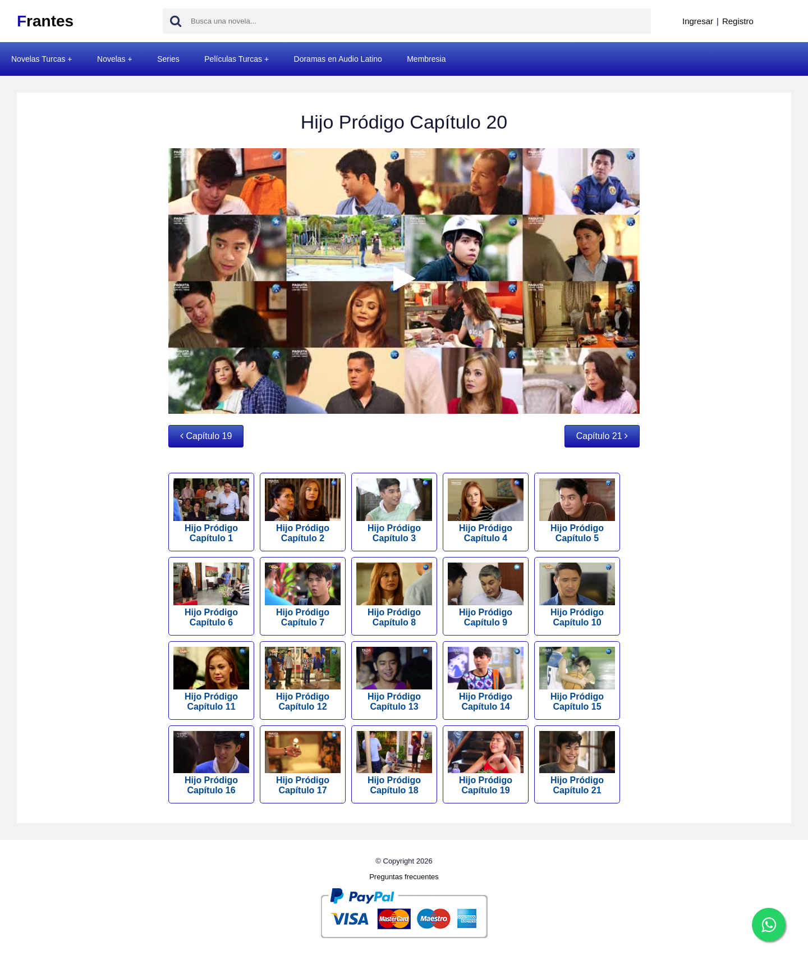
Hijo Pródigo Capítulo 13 (394, 679)
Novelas (111, 58)
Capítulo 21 (602, 436)
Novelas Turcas (38, 58)
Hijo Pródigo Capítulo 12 (303, 679)
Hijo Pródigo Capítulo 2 (303, 510)
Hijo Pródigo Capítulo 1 (211, 510)
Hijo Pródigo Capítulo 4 (486, 510)
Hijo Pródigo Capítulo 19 (486, 763)
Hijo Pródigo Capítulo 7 (303, 595)
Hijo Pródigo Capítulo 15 (577, 679)
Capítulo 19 (206, 436)
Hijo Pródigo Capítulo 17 (303, 763)
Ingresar (697, 21)
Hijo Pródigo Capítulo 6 (211, 595)
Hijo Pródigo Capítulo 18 (394, 763)
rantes (45, 21)
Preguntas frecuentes (404, 876)
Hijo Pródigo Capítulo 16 (211, 763)
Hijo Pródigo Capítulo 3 (394, 510)
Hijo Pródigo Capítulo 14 (486, 679)
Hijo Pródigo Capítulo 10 (577, 595)
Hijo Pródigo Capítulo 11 (211, 679)
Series (168, 58)
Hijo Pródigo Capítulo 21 (577, 763)
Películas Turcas (233, 58)
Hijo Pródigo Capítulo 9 (486, 595)
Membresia (426, 58)
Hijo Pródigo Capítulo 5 (577, 510)
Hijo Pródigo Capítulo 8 (394, 595)
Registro (738, 21)
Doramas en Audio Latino (338, 58)
